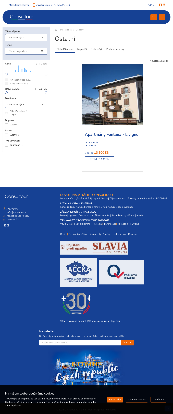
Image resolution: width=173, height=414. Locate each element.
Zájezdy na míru (117, 198)
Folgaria (123, 223)
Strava (8, 130)
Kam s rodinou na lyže (72, 207)
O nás (63, 234)
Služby (106, 234)
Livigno (135, 223)
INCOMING (161, 198)
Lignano (73, 215)
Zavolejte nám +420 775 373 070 (53, 5)
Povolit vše (115, 399)
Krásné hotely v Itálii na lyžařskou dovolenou (109, 207)
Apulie (139, 215)
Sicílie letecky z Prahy (122, 215)
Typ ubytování (12, 140)
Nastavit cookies (137, 399)
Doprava (9, 120)
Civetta (98, 223)
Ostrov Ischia (86, 215)
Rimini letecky (102, 215)
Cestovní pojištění (77, 234)
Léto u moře (66, 198)
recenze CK (13, 219)
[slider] (6, 74)
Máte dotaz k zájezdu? (19, 5)
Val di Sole (66, 223)
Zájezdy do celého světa (141, 198)
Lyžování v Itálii (83, 198)
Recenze (132, 234)
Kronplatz (110, 223)
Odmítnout (158, 399)
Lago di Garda (100, 198)
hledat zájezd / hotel (18, 215)
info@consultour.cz (17, 212)
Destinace (10, 98)
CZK (151, 5)
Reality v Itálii (119, 234)
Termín (8, 45)
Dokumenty (95, 234)
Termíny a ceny (99, 159)
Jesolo (63, 215)
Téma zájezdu (12, 31)
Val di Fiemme (83, 223)
